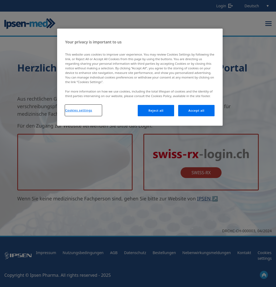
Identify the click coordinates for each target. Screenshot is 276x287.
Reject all (156, 110)
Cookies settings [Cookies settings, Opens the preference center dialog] (78, 110)
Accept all (196, 110)
